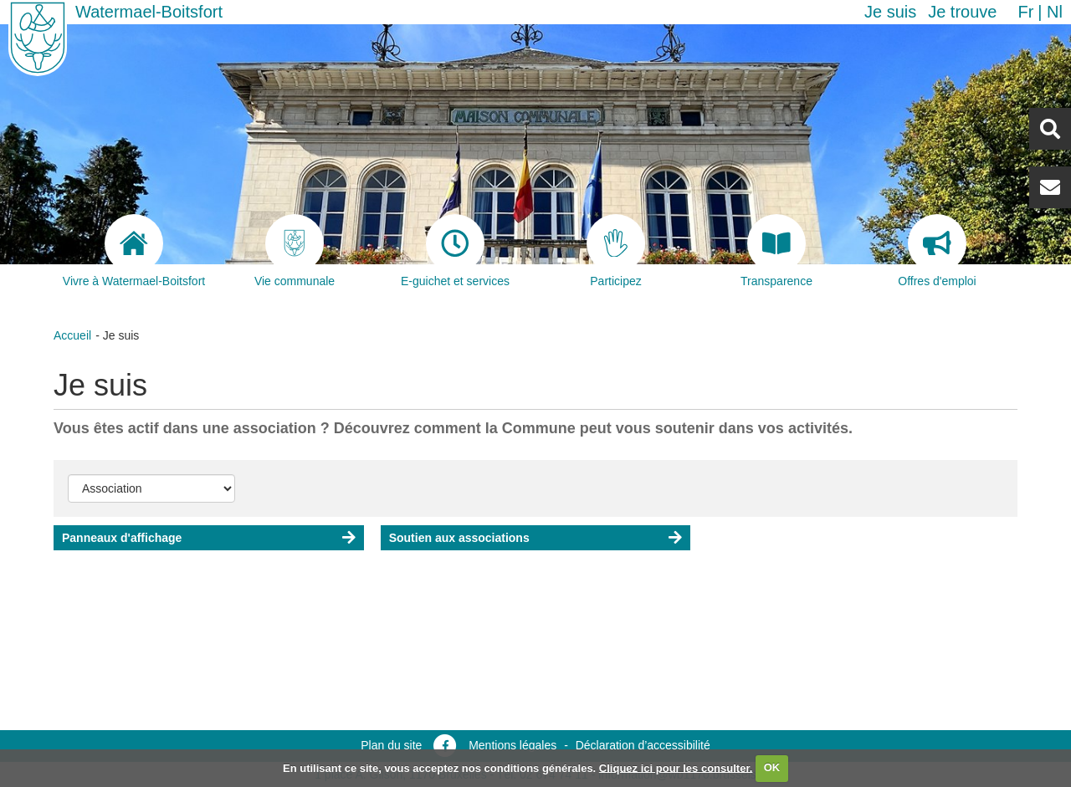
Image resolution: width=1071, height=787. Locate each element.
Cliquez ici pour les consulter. (676, 767)
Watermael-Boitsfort (149, 12)
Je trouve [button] (962, 12)
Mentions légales (512, 745)
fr (1025, 12)
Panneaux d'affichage (122, 537)
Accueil (72, 335)
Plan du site (391, 745)
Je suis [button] (890, 12)
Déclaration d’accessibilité (643, 745)
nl (1055, 12)
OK (772, 767)
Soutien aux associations (459, 537)
